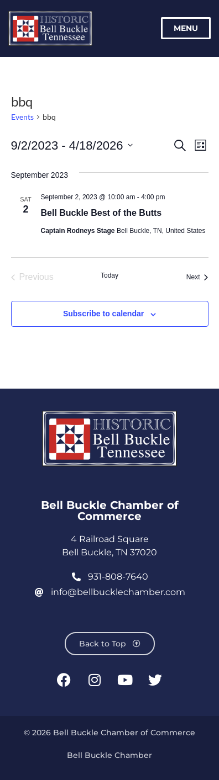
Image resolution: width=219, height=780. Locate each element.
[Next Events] (197, 277)
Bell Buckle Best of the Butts (101, 212)
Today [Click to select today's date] (109, 275)
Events (22, 116)
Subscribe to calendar (103, 313)
